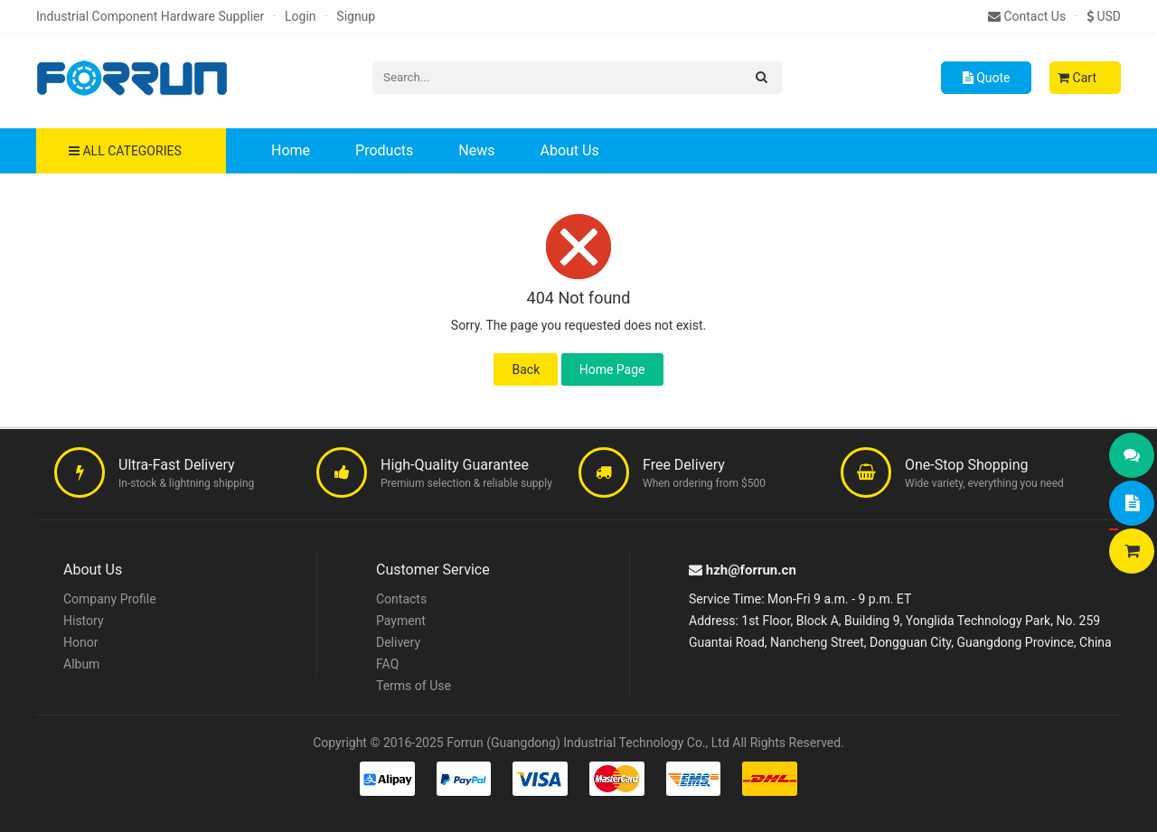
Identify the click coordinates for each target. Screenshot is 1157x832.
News (476, 150)
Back (526, 369)
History (83, 620)
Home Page (612, 369)
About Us (569, 150)
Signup (355, 16)
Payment (401, 620)
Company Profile (109, 599)
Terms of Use (413, 685)
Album (81, 664)
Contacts (401, 599)
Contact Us (1027, 16)
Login (300, 16)
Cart (1077, 77)
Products (384, 150)
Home (290, 150)
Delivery (398, 642)
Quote (987, 77)
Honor (80, 642)
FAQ (387, 664)
